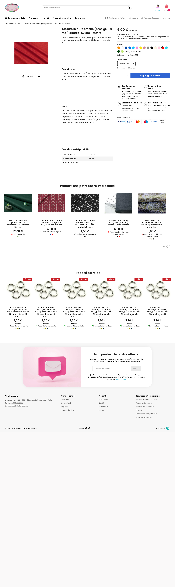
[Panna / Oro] (152, 238)
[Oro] (18, 328)
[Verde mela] (122, 52)
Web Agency (161, 428)
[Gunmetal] (19, 328)
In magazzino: (130, 51)
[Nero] (151, 48)
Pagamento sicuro (144, 403)
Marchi (101, 410)
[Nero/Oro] (153, 238)
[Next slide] (168, 246)
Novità (46, 18)
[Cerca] (86, 7)
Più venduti (103, 406)
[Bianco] (122, 48)
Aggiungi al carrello (150, 75)
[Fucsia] (137, 48)
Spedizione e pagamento (146, 414)
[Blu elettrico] (129, 48)
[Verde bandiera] (118, 52)
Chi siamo (65, 399)
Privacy (139, 410)
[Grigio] (148, 48)
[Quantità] (123, 75)
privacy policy (121, 379)
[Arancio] (118, 48)
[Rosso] (162, 48)
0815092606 (18, 403)
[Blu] (126, 48)
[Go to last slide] (165, 246)
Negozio (64, 406)
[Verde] (18, 237)
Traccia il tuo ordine (61, 18)
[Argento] (16, 328)
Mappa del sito (67, 410)
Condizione (67, 162)
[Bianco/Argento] (150, 238)
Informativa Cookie (144, 417)
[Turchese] (166, 48)
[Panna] (155, 48)
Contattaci (80, 18)
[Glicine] (144, 48)
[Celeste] (133, 48)
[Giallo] (140, 48)
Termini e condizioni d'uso (147, 399)
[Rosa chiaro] (159, 48)
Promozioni (34, 18)
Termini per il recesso (145, 406)
